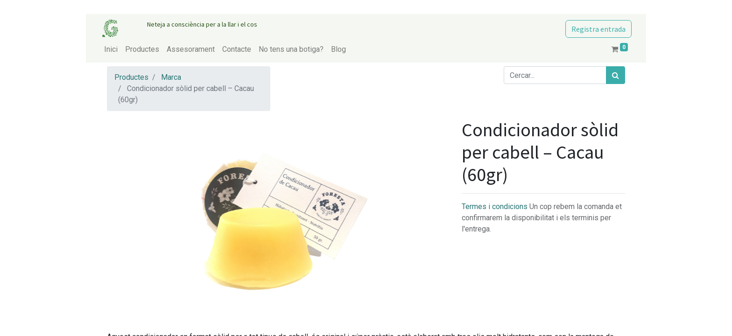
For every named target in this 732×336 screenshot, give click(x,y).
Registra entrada (598, 29)
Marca (171, 77)
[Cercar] (615, 75)
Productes (131, 77)
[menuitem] (110, 49)
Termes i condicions (495, 206)
